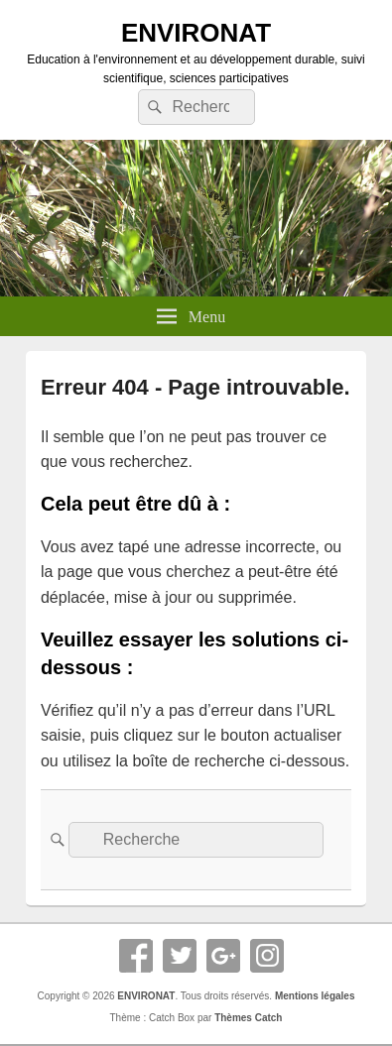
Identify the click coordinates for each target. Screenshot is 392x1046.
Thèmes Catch (248, 1017)
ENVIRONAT (196, 33)
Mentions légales (315, 995)
